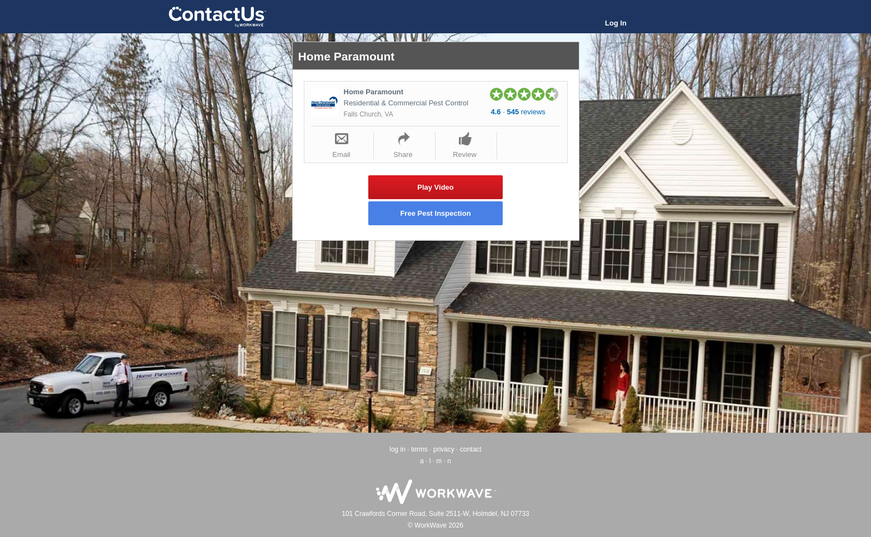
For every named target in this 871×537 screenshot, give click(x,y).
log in (397, 449)
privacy (443, 449)
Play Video (435, 187)
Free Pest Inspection (435, 213)
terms (419, 449)
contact (471, 449)
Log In (616, 23)
